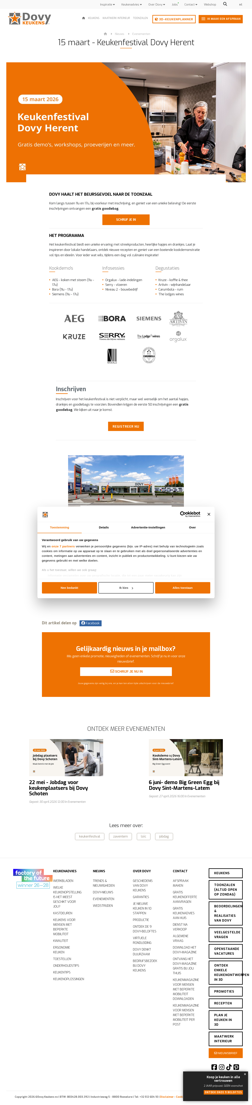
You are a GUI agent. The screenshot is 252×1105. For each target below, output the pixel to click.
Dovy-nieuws (103, 892)
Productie (141, 919)
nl (241, 5)
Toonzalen (140, 18)
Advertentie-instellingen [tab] (148, 527)
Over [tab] (192, 527)
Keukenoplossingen (68, 978)
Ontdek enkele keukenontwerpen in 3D (228, 971)
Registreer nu (126, 426)
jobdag (164, 836)
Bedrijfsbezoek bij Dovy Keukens (145, 965)
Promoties (224, 990)
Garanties (141, 896)
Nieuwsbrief (225, 1052)
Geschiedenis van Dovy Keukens (143, 885)
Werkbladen (63, 880)
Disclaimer (167, 1096)
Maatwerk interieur (116, 18)
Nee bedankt (69, 588)
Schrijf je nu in (126, 687)
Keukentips (61, 972)
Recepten (223, 1002)
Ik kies (126, 588)
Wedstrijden (103, 905)
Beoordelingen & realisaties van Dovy (228, 912)
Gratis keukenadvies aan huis (184, 912)
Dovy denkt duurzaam (142, 951)
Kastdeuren (62, 913)
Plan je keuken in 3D (223, 1019)
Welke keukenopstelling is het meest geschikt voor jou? (67, 896)
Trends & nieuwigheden (104, 882)
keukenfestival (89, 836)
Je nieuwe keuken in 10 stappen (142, 908)
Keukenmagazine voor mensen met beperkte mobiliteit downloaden (186, 988)
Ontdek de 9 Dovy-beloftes (144, 928)
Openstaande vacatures (226, 950)
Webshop (210, 5)
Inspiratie (107, 5)
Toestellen (62, 958)
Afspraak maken (181, 882)
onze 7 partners (63, 546)
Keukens (93, 18)
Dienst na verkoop (180, 926)
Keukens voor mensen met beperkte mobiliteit (64, 926)
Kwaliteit (60, 940)
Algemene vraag (180, 937)
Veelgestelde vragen (227, 933)
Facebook (90, 623)
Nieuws (119, 34)
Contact (190, 5)
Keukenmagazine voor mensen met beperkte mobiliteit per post (186, 1014)
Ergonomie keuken (61, 949)
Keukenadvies (131, 5)
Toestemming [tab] (59, 527)
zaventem (120, 836)
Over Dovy (156, 5)
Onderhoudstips (66, 965)
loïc (143, 836)
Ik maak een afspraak (220, 19)
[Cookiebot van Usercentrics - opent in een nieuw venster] (183, 514)
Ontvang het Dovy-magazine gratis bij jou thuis (185, 965)
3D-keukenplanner (174, 19)
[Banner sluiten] (209, 514)
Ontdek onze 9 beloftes (223, 1092)
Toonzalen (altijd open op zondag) (225, 889)
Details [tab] (104, 527)
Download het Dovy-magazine (185, 949)
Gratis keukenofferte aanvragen (185, 896)
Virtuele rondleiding (142, 939)
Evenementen (141, 34)
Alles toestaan (183, 588)
